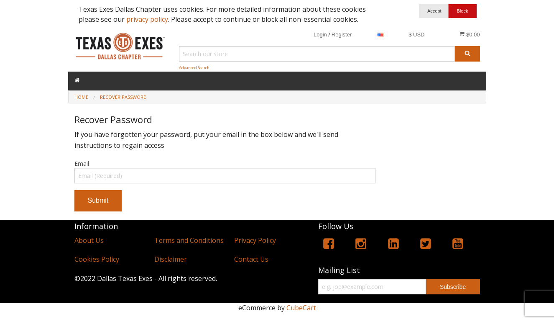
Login (320, 34)
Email (81, 163)
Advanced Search (194, 67)
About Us (89, 240)
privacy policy (147, 19)
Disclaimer (170, 259)
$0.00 (469, 34)
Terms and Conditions (189, 240)
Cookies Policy (96, 259)
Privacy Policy (255, 240)
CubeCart (301, 307)
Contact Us (251, 259)
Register (342, 34)
